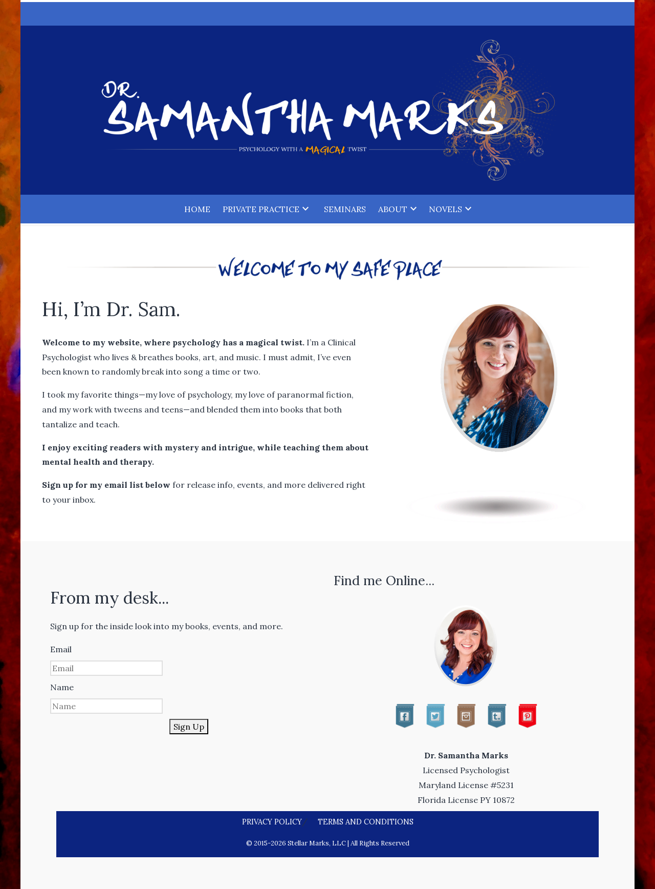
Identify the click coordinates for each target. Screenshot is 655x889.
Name (62, 687)
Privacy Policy (272, 821)
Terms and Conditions (365, 821)
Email (61, 649)
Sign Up (188, 726)
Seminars (345, 209)
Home (197, 209)
